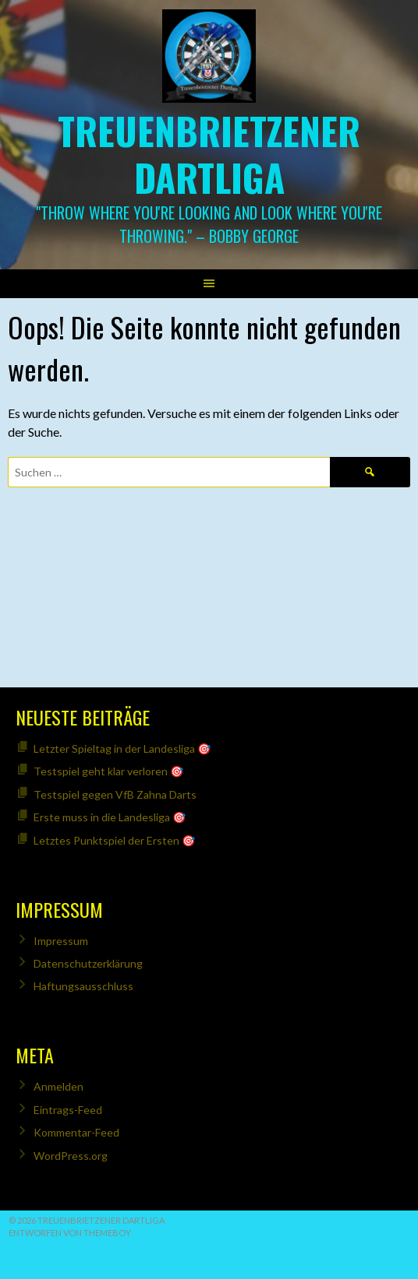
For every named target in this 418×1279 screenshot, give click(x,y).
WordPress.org (71, 1155)
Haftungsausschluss (83, 986)
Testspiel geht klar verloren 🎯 (108, 771)
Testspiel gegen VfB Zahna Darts (115, 794)
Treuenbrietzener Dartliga (209, 154)
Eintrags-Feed (68, 1109)
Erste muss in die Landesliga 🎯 (110, 817)
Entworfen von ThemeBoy (70, 1233)
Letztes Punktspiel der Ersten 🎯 (114, 840)
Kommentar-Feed (76, 1132)
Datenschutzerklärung (88, 963)
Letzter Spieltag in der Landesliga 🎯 (122, 748)
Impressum (61, 940)
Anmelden (58, 1086)
